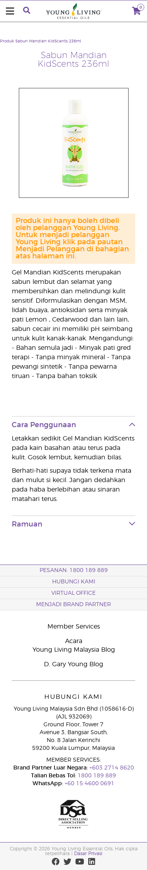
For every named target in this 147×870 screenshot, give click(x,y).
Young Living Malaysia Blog (74, 650)
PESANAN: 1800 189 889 (74, 570)
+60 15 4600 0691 (89, 783)
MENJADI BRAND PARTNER (73, 604)
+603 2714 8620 (111, 768)
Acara (73, 641)
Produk (7, 41)
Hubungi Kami (73, 582)
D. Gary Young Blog (73, 664)
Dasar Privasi (88, 853)
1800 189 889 (96, 776)
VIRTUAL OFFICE (73, 593)
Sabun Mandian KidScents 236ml (48, 41)
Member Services (73, 626)
